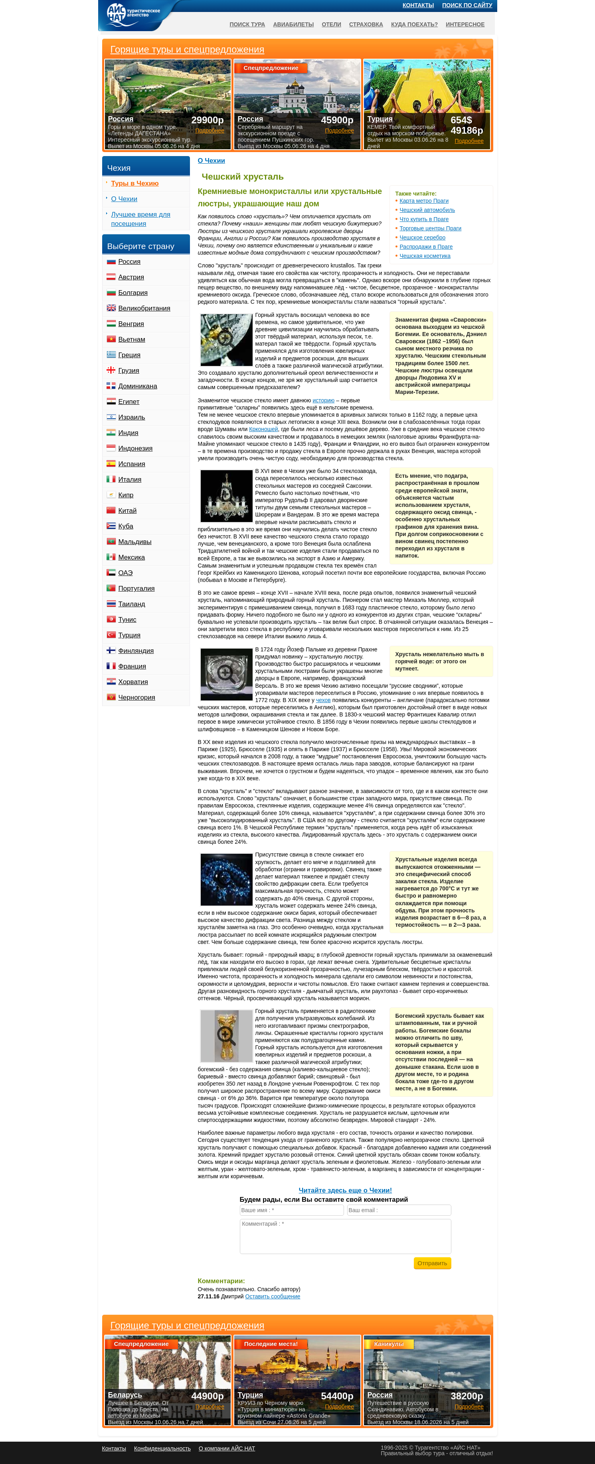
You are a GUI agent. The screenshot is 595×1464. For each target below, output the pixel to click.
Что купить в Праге (424, 219)
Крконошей (263, 429)
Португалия (137, 588)
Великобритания (145, 308)
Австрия (131, 277)
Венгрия (131, 324)
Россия (130, 261)
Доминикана (138, 386)
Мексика (132, 557)
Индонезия (136, 448)
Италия (130, 479)
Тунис (127, 619)
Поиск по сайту (467, 5)
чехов (323, 700)
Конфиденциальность (162, 1448)
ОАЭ (126, 573)
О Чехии (211, 160)
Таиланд (132, 604)
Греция (130, 355)
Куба (126, 526)
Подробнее (209, 1406)
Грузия (129, 370)
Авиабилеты (293, 24)
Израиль (132, 417)
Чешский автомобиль (427, 210)
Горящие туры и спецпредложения (188, 1325)
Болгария (133, 293)
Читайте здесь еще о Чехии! (345, 1190)
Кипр (126, 495)
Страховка (366, 24)
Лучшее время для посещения (141, 219)
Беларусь (125, 1395)
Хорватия (133, 682)
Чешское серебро (423, 237)
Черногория (137, 697)
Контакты (418, 5)
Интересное (465, 24)
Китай (128, 510)
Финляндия (136, 651)
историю (323, 400)
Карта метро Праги (424, 201)
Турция (130, 635)
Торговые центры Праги (431, 228)
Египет (129, 402)
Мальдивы (135, 542)
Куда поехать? (414, 24)
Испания (132, 464)
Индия (128, 433)
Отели (331, 24)
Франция (132, 666)
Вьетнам (132, 339)
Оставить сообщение (272, 1296)
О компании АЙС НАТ (227, 1448)
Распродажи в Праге (426, 246)
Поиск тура (247, 24)
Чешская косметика (425, 256)
